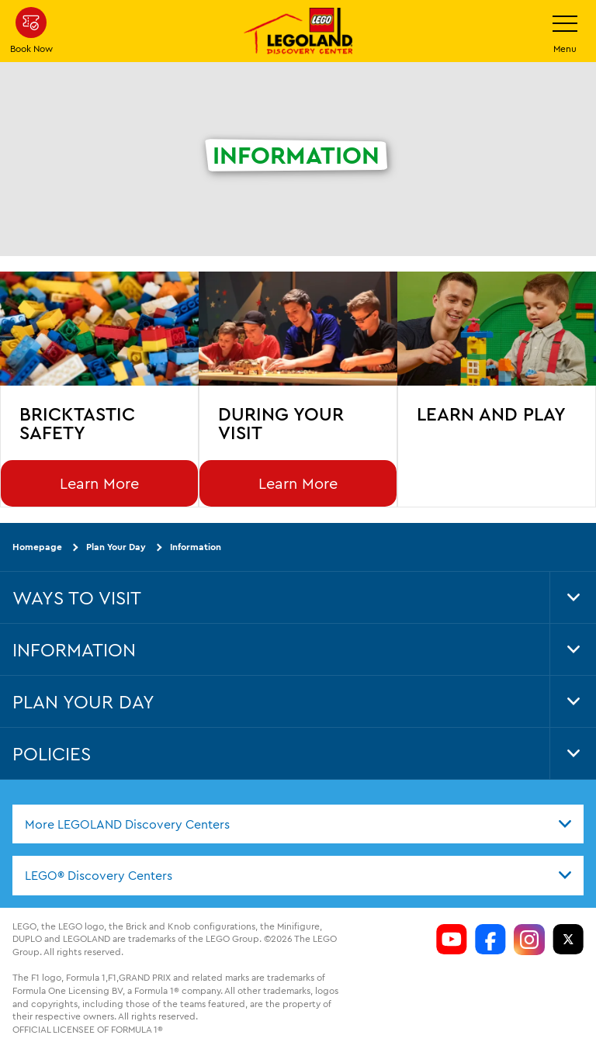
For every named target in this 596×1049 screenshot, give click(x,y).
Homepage (37, 546)
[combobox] (298, 824)
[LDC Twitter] (568, 939)
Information (195, 546)
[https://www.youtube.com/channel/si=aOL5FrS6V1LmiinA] (451, 939)
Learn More (99, 483)
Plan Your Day (116, 546)
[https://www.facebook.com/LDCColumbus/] (490, 939)
